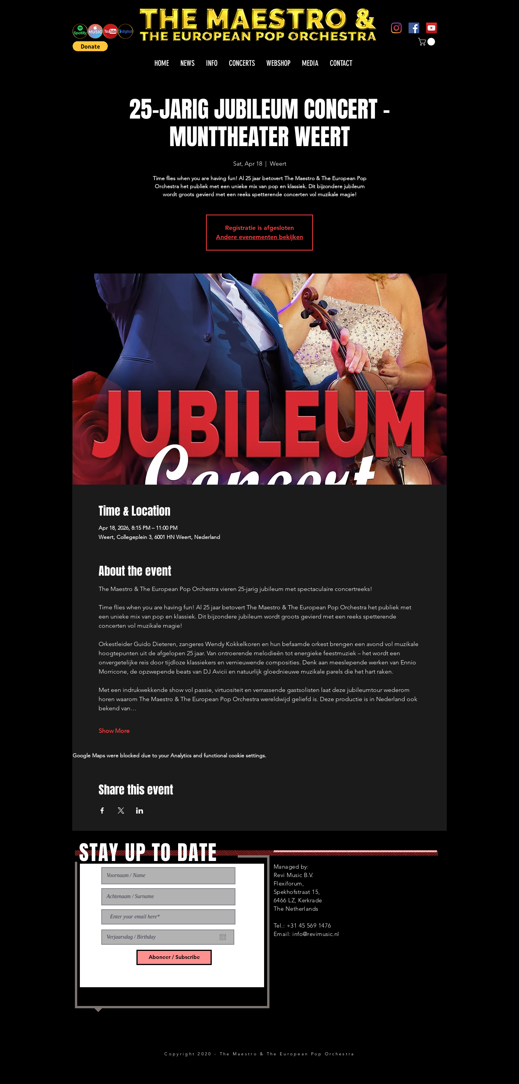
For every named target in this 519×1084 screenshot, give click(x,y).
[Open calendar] (223, 937)
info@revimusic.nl (315, 934)
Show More (114, 730)
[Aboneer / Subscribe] (174, 957)
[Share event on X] (121, 810)
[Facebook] (414, 28)
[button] (90, 46)
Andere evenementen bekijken (259, 237)
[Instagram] (396, 28)
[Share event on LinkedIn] (139, 810)
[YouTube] (431, 28)
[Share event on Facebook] (102, 810)
